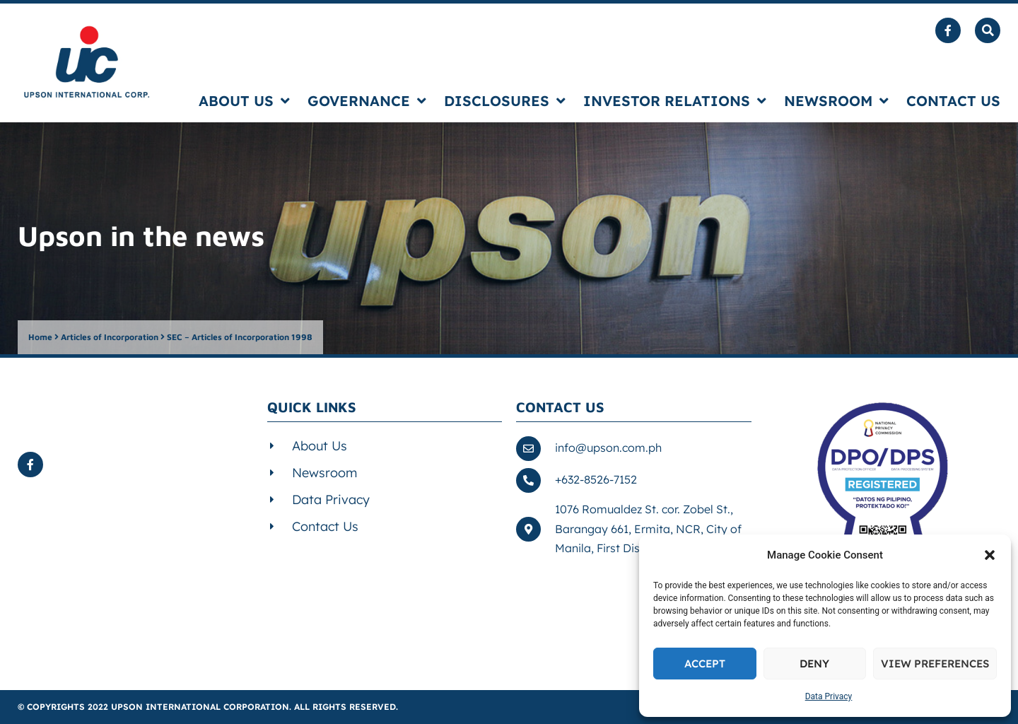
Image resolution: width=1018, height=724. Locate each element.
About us (244, 101)
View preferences (935, 663)
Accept (704, 663)
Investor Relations (674, 101)
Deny (814, 663)
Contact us (953, 101)
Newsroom (836, 101)
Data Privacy (829, 696)
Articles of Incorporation (109, 337)
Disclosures (505, 101)
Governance (367, 101)
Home (40, 337)
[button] (990, 555)
